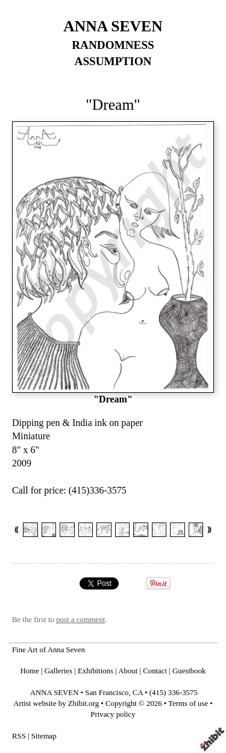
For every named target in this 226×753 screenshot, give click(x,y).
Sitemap (44, 736)
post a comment (80, 619)
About (127, 671)
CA (138, 692)
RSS (19, 736)
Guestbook (189, 671)
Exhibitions (95, 671)
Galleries (58, 671)
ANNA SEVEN (112, 26)
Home (29, 671)
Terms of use (188, 703)
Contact (155, 671)
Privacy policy (112, 714)
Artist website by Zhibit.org (56, 703)
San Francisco (106, 692)
